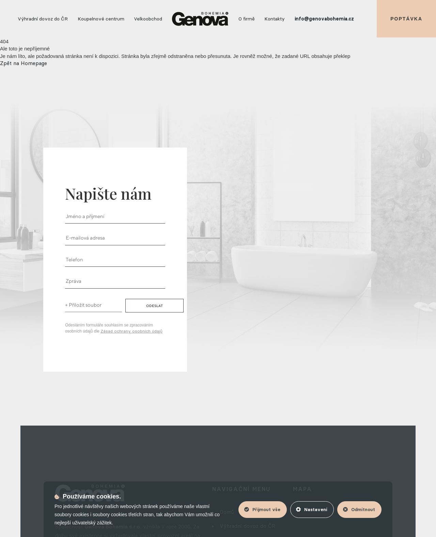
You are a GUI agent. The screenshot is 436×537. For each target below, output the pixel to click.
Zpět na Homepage (23, 63)
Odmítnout (359, 509)
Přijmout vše (262, 509)
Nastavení (311, 509)
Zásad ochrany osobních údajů (131, 331)
